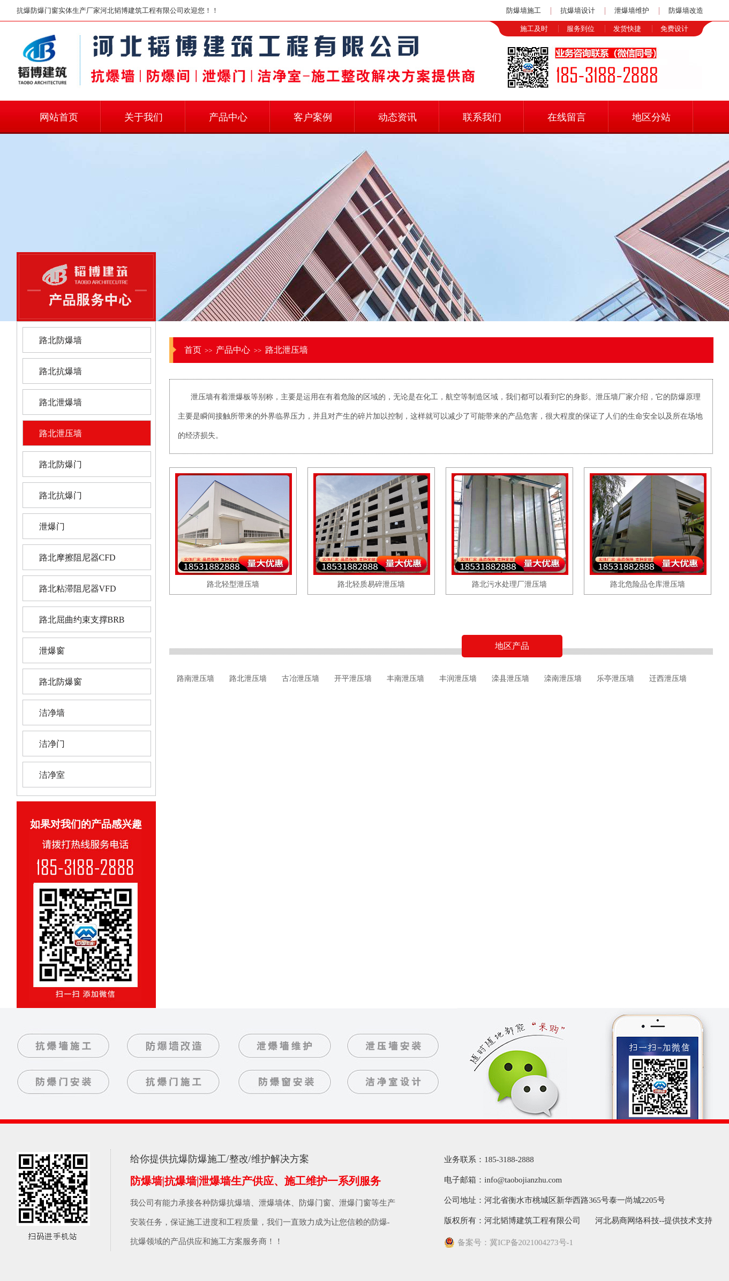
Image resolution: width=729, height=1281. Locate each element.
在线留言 (566, 117)
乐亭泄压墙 (615, 678)
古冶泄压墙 (300, 678)
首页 (192, 349)
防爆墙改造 (685, 10)
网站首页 (59, 117)
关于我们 (143, 117)
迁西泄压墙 (668, 678)
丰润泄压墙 (458, 678)
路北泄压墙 (286, 349)
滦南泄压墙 (563, 678)
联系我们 (482, 117)
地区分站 (651, 117)
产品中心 (228, 117)
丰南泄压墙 (405, 678)
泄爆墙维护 (631, 10)
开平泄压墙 (353, 678)
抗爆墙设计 (577, 10)
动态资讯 (397, 117)
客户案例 (313, 117)
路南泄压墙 (195, 678)
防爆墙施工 (523, 10)
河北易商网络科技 (627, 1220)
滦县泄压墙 (510, 678)
